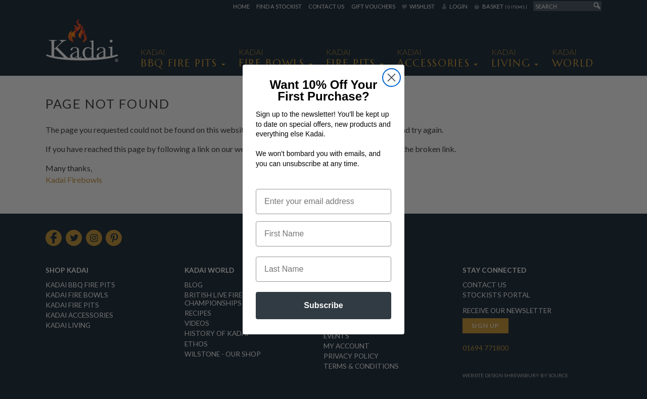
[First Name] (323, 248)
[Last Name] (323, 283)
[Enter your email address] (323, 215)
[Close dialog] (391, 91)
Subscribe (323, 319)
